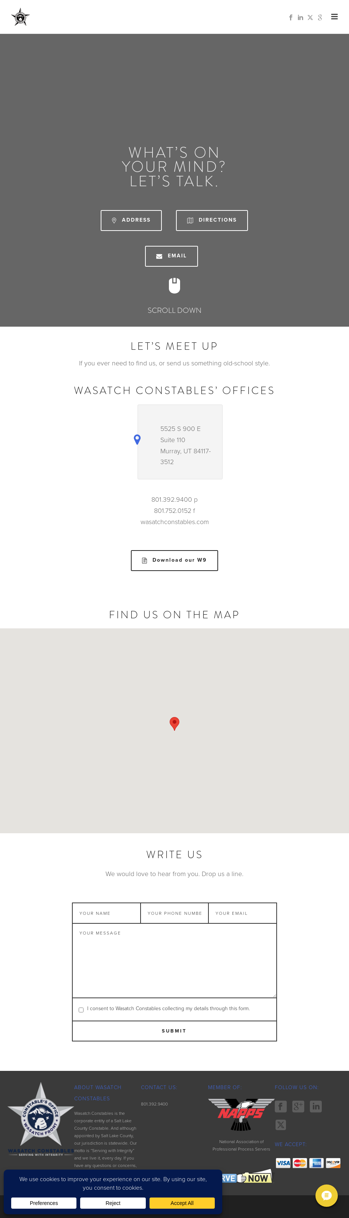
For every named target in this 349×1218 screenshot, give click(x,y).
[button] (174, 724)
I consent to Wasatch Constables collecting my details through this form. (168, 1008)
